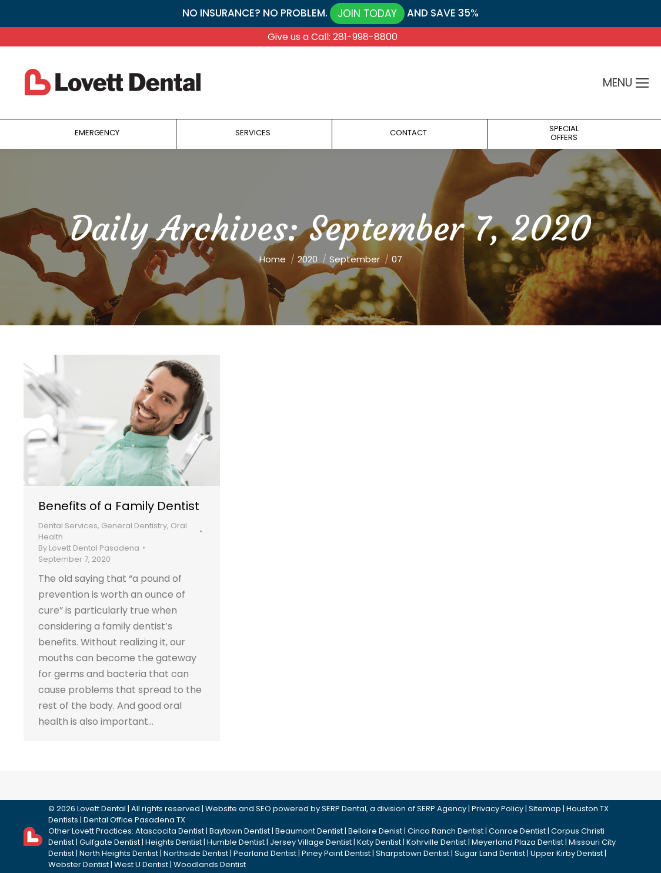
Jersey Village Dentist (311, 842)
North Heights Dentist (118, 853)
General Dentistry (134, 525)
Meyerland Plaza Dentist (517, 842)
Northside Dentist (195, 853)
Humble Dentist (236, 842)
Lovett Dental (101, 808)
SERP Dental (344, 808)
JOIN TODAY (367, 13)
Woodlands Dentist (209, 864)
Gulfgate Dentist (109, 842)
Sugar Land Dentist (490, 853)
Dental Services (68, 525)
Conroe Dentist (517, 831)
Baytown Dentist (239, 831)
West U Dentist (141, 864)
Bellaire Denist (375, 831)
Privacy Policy (497, 808)
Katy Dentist (379, 842)
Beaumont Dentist (309, 831)
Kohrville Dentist (436, 842)
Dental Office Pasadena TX (134, 819)
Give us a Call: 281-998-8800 (333, 37)
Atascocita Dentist (169, 831)
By (88, 548)
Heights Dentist (173, 842)
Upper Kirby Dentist (566, 853)
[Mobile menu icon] (642, 83)
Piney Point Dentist (336, 853)
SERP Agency (441, 808)
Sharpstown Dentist (412, 853)
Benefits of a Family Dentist (118, 506)
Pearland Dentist (264, 853)
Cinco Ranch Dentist (445, 831)
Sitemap (545, 808)
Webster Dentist (78, 864)
